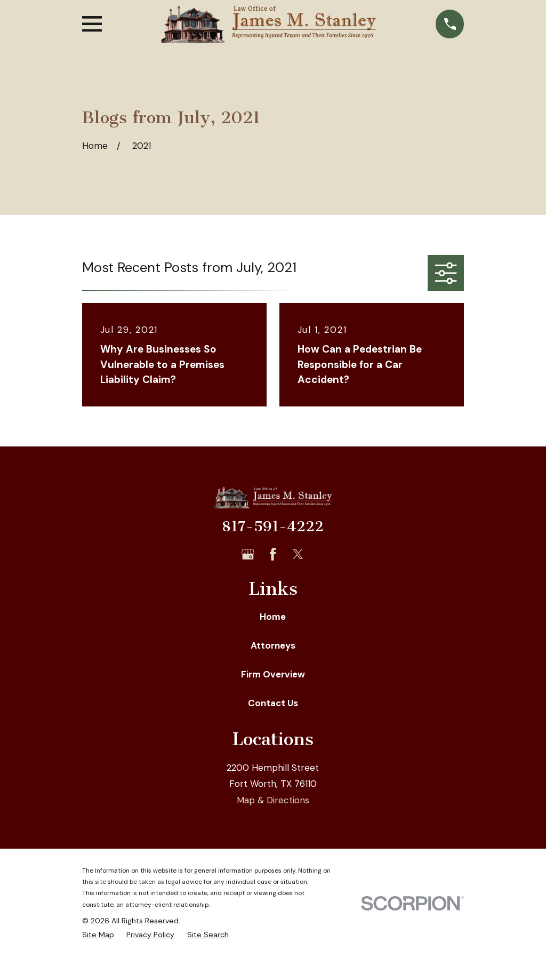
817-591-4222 (273, 526)
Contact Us (273, 703)
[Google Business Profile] (248, 554)
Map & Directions (273, 800)
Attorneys (273, 645)
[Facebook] (273, 554)
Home (273, 616)
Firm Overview (273, 674)
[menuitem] (98, 935)
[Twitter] (298, 554)
